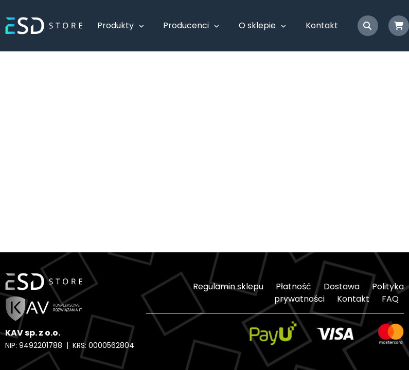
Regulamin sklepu (228, 286)
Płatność (293, 286)
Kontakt (322, 25)
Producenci (186, 25)
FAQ (390, 299)
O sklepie (257, 25)
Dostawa (342, 286)
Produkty (115, 25)
